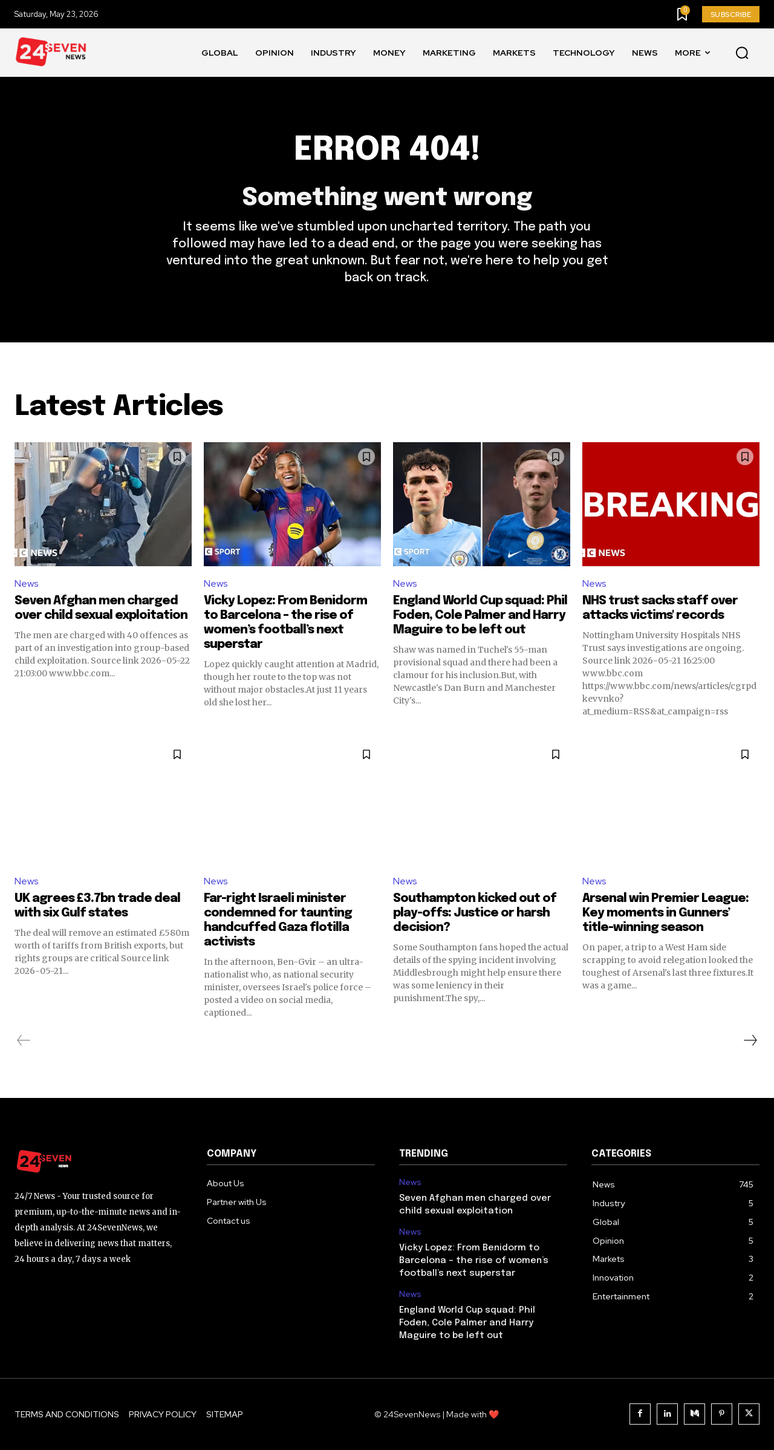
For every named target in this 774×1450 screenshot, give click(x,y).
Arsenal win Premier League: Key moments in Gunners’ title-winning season (665, 913)
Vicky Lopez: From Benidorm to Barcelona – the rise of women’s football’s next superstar (473, 1260)
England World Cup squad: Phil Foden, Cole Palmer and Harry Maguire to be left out (480, 615)
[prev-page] (24, 1040)
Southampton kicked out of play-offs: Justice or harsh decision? (474, 913)
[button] (741, 53)
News (27, 583)
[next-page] (749, 1040)
